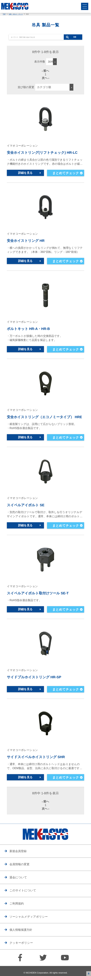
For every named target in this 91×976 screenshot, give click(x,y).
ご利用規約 (18, 910)
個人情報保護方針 (22, 937)
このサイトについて (25, 896)
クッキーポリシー (23, 951)
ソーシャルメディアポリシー (31, 924)
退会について (20, 883)
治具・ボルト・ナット (16, 14)
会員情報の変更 (21, 869)
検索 (74, 37)
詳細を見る (25, 174)
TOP (4, 14)
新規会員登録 (19, 856)
